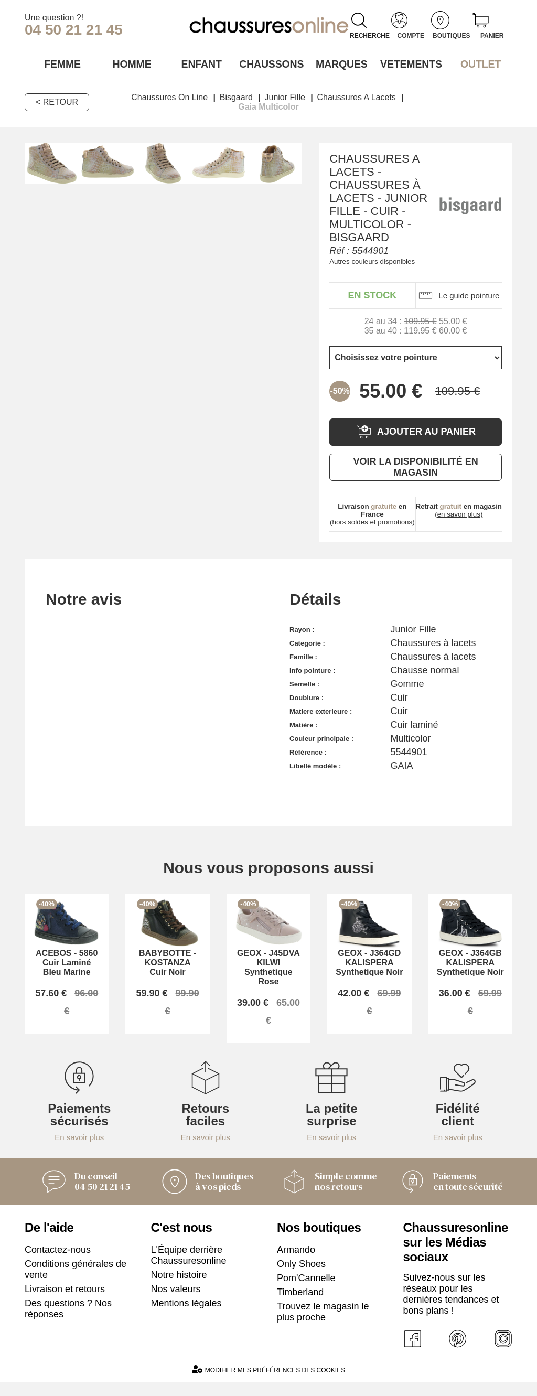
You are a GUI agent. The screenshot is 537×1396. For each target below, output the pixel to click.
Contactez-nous (58, 1260)
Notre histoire (179, 1286)
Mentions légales (186, 1314)
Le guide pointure (458, 294)
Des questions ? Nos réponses (68, 1319)
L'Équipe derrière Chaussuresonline (189, 1266)
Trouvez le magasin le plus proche (323, 1323)
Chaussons (268, 63)
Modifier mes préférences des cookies (268, 1383)
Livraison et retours (65, 1300)
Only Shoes (301, 1275)
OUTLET (478, 63)
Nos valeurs (176, 1300)
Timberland (300, 1303)
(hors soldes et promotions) (372, 513)
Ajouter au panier (416, 431)
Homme (129, 63)
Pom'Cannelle (306, 1289)
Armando (296, 1260)
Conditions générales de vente (75, 1280)
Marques (338, 63)
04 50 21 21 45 (74, 30)
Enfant (199, 63)
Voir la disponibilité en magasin (415, 466)
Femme (60, 63)
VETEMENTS (408, 63)
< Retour (57, 100)
